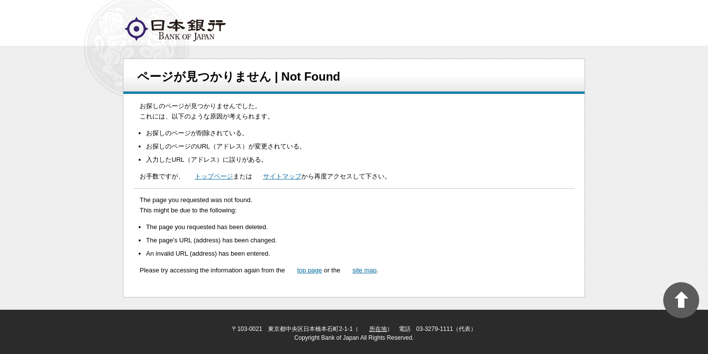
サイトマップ (282, 176)
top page (309, 270)
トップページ (214, 176)
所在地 (378, 328)
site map (365, 270)
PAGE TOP (681, 300)
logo (175, 29)
